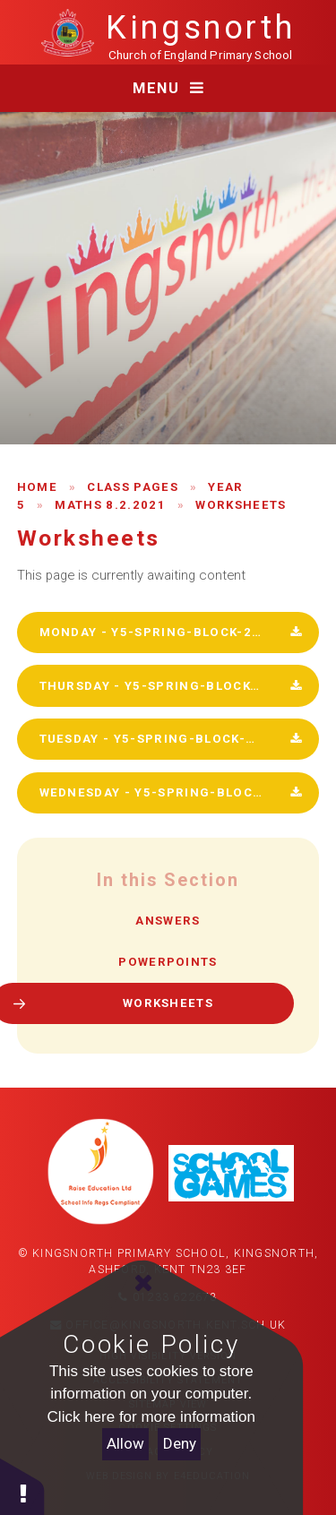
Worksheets (240, 505)
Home (37, 487)
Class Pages (132, 487)
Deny (179, 1443)
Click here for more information (151, 1416)
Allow (125, 1443)
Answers (167, 920)
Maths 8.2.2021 (110, 505)
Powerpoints (168, 961)
